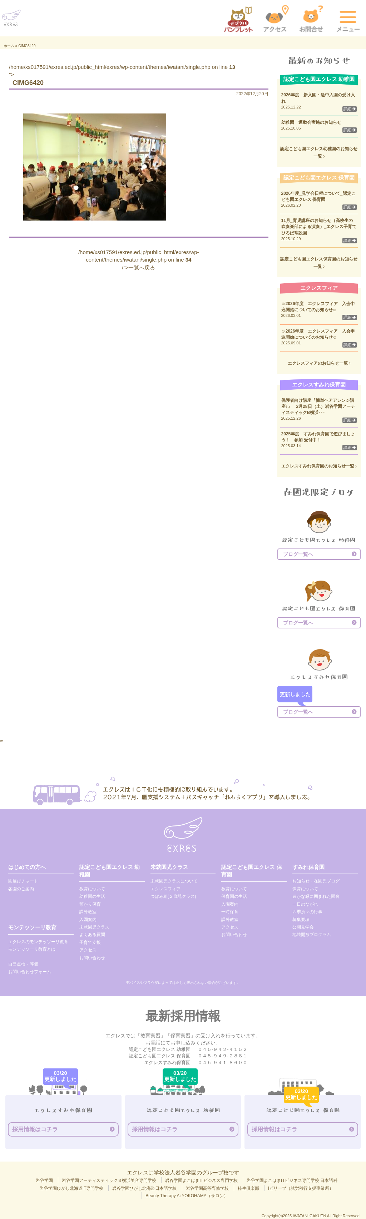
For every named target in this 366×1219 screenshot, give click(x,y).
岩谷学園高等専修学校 (207, 1188)
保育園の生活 (234, 896)
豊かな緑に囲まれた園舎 (316, 896)
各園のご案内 (21, 888)
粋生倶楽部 (248, 1188)
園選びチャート (23, 881)
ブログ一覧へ (298, 554)
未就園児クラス (94, 927)
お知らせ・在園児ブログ (316, 881)
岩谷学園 (44, 1180)
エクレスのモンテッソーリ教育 (38, 941)
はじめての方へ (27, 867)
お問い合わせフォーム (29, 971)
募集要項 (301, 919)
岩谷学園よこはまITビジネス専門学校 (201, 1180)
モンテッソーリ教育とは (31, 949)
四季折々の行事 (307, 911)
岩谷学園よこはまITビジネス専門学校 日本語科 (292, 1180)
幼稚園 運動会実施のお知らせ (311, 122)
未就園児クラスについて (174, 881)
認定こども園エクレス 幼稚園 (109, 870)
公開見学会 (303, 927)
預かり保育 (90, 904)
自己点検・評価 (23, 964)
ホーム (9, 46)
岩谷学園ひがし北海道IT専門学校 (72, 1188)
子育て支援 (90, 942)
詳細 (349, 109)
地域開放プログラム (311, 934)
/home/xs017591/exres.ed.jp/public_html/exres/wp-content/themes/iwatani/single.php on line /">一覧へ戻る (138, 259)
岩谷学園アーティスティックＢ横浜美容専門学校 (109, 1180)
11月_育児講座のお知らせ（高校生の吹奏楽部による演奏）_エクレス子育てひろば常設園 (319, 226)
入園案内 (88, 919)
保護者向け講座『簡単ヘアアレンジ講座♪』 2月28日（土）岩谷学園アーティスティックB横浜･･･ (318, 406)
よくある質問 (92, 934)
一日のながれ (305, 904)
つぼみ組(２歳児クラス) (173, 896)
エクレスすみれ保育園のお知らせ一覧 (319, 466)
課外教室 (88, 911)
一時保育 (229, 911)
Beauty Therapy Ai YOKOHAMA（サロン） (186, 1195)
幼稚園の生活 (92, 896)
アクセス (88, 949)
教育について (92, 888)
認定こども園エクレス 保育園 (251, 870)
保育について (305, 888)
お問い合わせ (92, 957)
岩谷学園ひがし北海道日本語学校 (144, 1188)
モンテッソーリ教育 (32, 927)
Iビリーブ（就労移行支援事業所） (300, 1188)
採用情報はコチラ (35, 1129)
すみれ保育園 (308, 867)
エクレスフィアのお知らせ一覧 (319, 363)
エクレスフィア (165, 888)
